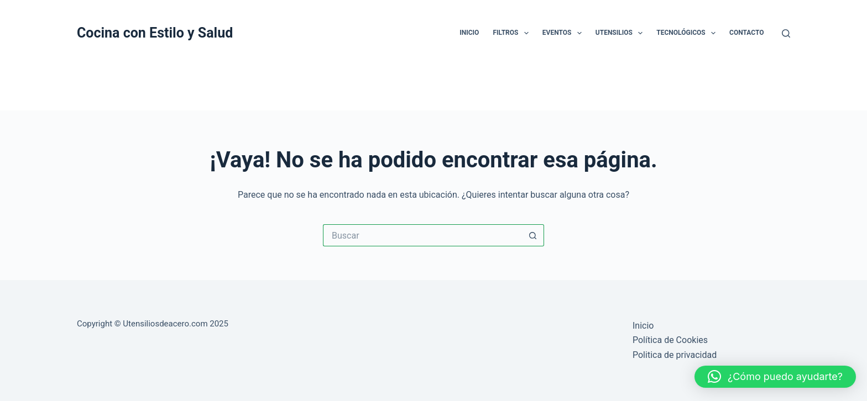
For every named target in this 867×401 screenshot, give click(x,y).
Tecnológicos (688, 33)
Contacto (746, 32)
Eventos (564, 33)
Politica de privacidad (675, 355)
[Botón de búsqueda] (533, 235)
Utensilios (621, 33)
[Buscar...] (422, 235)
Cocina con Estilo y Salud (155, 33)
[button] (775, 377)
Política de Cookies (670, 340)
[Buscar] (786, 33)
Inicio (469, 32)
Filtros (512, 33)
